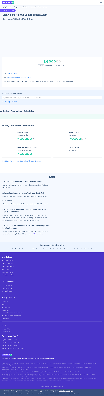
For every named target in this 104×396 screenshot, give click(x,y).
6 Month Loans (7, 288)
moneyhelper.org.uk (66, 391)
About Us (5, 301)
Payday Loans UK (7, 7)
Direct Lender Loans (8, 275)
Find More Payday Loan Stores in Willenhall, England (23, 161)
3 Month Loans (7, 285)
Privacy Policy (6, 329)
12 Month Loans (7, 291)
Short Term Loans (8, 266)
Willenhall (24, 7)
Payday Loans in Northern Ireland (13, 348)
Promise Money (23, 132)
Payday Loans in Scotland (10, 342)
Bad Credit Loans (7, 263)
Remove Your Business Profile (12, 313)
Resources (5, 310)
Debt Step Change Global (27, 147)
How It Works (6, 307)
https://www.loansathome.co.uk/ (19, 77)
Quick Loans (6, 269)
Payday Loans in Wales (9, 345)
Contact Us (5, 318)
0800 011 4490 (12, 74)
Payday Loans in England (10, 340)
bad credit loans (32, 234)
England (16, 7)
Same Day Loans (7, 272)
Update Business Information (12, 316)
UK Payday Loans (7, 261)
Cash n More (74, 147)
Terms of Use (6, 332)
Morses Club (74, 132)
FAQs (3, 304)
